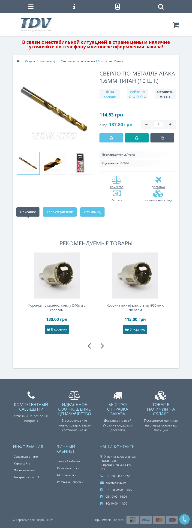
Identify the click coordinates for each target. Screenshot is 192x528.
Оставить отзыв (165, 94)
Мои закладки (66, 475)
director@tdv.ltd (113, 483)
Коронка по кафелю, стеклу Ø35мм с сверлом (135, 307)
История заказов (68, 468)
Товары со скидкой (26, 477)
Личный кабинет (68, 461)
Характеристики (60, 212)
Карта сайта (22, 463)
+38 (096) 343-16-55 (115, 476)
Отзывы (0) (92, 212)
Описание (28, 212)
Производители (25, 470)
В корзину (57, 329)
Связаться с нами (26, 456)
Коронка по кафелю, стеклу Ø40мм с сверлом (56, 307)
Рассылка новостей (70, 482)
